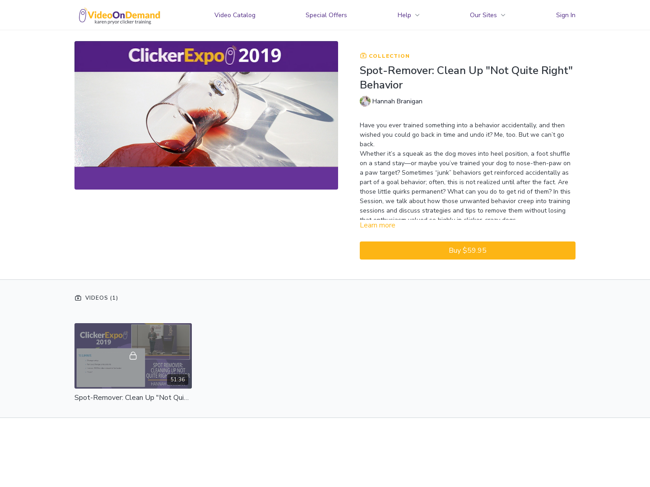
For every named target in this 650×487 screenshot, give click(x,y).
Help (409, 15)
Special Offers (326, 15)
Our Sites (488, 15)
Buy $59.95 (468, 250)
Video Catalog (234, 15)
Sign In (566, 15)
